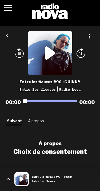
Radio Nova (70, 89)
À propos (50, 143)
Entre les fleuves (37, 89)
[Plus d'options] (89, 36)
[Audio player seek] (50, 101)
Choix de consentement (50, 151)
